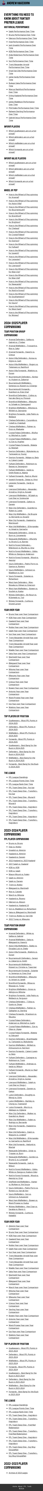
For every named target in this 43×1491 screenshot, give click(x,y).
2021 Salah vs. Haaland (18, 864)
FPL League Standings (18, 777)
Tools (29, 1486)
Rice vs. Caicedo (15, 891)
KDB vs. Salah (14, 871)
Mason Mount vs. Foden (19, 874)
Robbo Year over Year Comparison (24, 627)
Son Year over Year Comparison (22, 634)
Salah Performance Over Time (22, 31)
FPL (24, 1486)
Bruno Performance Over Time (22, 35)
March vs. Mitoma (16, 895)
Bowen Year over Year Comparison (24, 688)
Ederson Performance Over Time (23, 38)
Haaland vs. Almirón (17, 853)
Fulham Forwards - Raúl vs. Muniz (23, 476)
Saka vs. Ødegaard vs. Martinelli (22, 912)
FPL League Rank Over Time (21, 784)
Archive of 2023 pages (18, 1473)
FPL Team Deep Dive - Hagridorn (23, 807)
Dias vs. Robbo (15, 847)
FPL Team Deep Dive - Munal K (22, 797)
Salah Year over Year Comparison (23, 630)
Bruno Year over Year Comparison (23, 614)
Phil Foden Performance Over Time (24, 108)
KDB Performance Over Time (21, 51)
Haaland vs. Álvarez (17, 898)
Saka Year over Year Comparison (23, 653)
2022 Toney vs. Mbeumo (19, 919)
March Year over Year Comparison (23, 1287)
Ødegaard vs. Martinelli (19, 888)
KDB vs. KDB (14, 867)
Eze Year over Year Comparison (22, 704)
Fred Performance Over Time (21, 41)
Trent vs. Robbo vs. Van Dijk (21, 916)
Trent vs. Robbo (15, 884)
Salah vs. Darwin (16, 881)
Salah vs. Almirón (16, 878)
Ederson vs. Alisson (17, 902)
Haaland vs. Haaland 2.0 (19, 905)
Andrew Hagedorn (18, 3)
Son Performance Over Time (21, 61)
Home (14, 1486)
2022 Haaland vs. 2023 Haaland (22, 860)
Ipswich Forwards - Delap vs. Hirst (23, 479)
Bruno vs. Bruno (16, 843)
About (20, 1486)
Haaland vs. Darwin (17, 857)
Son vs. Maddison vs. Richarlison (22, 909)
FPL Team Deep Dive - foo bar (22, 787)
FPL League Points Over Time (21, 780)
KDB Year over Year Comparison (23, 617)
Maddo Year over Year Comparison (24, 650)
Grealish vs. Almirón (17, 850)
